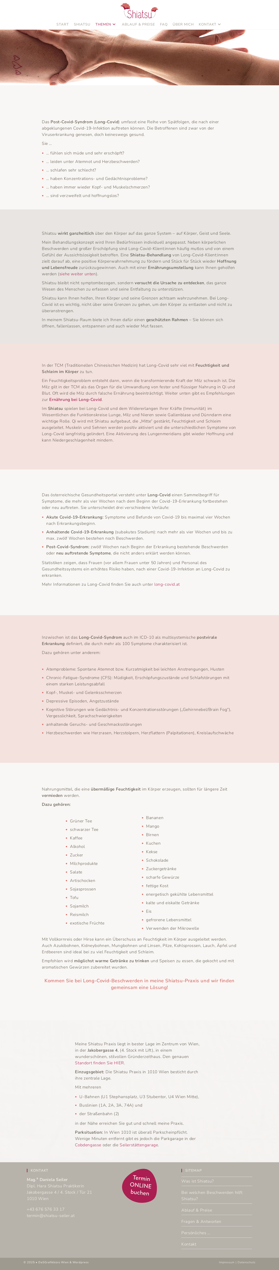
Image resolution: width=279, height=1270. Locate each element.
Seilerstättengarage (139, 1145)
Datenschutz (246, 1262)
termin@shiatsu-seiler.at (51, 1216)
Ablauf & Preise (196, 1210)
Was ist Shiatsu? (197, 1181)
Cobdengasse (88, 1145)
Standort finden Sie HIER (99, 1063)
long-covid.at (167, 584)
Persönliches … (195, 1233)
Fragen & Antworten (201, 1221)
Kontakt (188, 1244)
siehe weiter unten (78, 274)
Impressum (227, 1262)
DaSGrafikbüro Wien (53, 1262)
